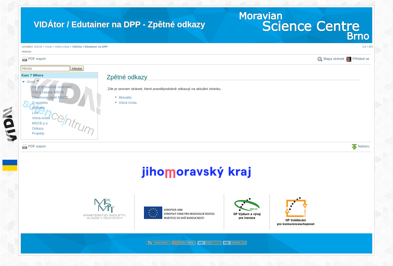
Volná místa (62, 46)
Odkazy (38, 128)
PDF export (37, 59)
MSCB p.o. (40, 123)
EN (370, 46)
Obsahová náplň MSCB (50, 97)
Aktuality (38, 107)
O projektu (40, 102)
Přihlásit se (360, 59)
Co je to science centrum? (52, 87)
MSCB (38, 46)
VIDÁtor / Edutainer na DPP (90, 46)
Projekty (38, 133)
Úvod (48, 46)
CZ (364, 46)
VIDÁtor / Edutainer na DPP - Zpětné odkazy (119, 24)
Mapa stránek (334, 59)
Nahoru (363, 146)
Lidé (35, 113)
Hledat (77, 68)
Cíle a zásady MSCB (48, 92)
